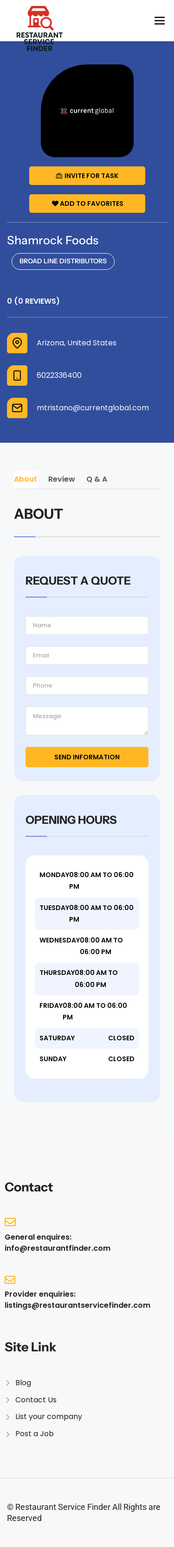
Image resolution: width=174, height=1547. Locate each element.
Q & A (96, 479)
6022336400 (59, 375)
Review (61, 479)
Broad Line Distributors (63, 261)
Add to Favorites (87, 203)
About (25, 479)
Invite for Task (87, 175)
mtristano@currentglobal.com (93, 408)
